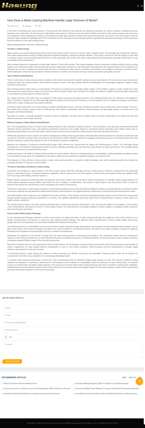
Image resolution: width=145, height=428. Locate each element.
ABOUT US (132, 377)
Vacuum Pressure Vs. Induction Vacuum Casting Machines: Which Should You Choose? (37, 388)
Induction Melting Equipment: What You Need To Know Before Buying (102, 383)
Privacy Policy (112, 423)
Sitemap (102, 423)
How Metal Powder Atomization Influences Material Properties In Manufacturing (106, 394)
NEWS (124, 377)
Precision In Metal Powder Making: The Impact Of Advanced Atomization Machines (107, 388)
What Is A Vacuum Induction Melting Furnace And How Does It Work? (20, 383)
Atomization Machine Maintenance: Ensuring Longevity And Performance (32, 394)
